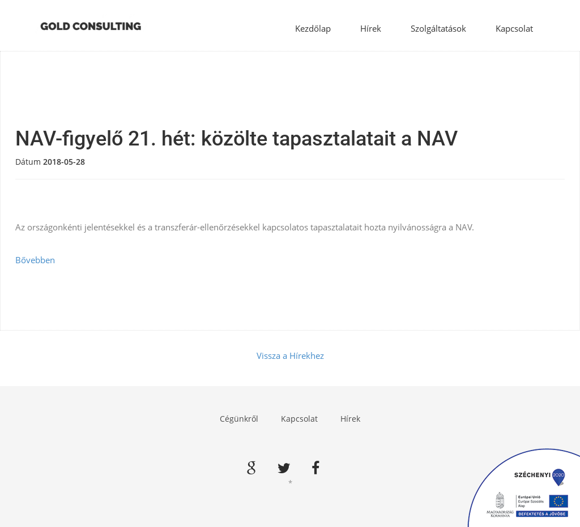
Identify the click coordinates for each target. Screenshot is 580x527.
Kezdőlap (313, 28)
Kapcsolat (514, 28)
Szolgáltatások (438, 28)
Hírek (370, 28)
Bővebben (35, 259)
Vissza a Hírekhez (290, 355)
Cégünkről (239, 418)
